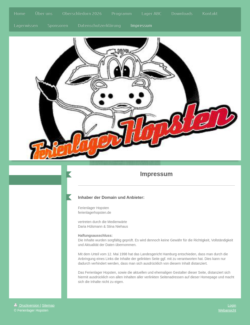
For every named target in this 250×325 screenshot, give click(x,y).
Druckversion (27, 305)
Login (232, 305)
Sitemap (48, 305)
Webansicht (227, 310)
